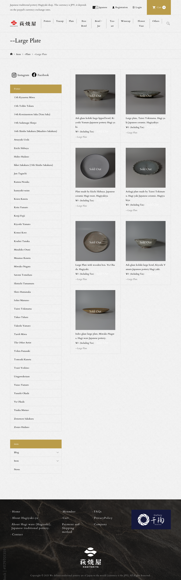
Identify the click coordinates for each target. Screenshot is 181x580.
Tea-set (112, 23)
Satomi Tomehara (23, 275)
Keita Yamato (21, 207)
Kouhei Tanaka (22, 241)
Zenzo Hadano (21, 427)
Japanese (103, 7)
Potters (47, 21)
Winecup (125, 21)
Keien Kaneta (21, 199)
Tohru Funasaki (22, 351)
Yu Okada (19, 401)
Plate (71, 21)
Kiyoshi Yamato (22, 224)
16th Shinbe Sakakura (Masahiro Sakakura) (35, 131)
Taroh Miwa (20, 334)
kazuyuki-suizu (22, 190)
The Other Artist (22, 342)
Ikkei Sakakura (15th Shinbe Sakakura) (33, 165)
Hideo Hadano (21, 156)
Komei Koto (20, 232)
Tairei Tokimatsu (23, 308)
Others (155, 21)
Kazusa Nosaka (21, 182)
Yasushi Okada (21, 393)
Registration (121, 7)
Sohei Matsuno (21, 300)
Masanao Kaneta (22, 258)
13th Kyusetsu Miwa (24, 97)
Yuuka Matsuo (21, 410)
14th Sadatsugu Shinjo (25, 122)
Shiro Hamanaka (22, 292)
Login (139, 7)
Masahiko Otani (22, 249)
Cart (161, 7)
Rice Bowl (84, 23)
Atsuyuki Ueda (21, 139)
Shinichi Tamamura (24, 283)
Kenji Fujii (19, 215)
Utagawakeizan (22, 376)
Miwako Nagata (22, 266)
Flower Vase (141, 23)
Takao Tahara (21, 317)
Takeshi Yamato (22, 325)
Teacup (59, 21)
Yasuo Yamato (21, 384)
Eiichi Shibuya (21, 148)
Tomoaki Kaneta (22, 359)
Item (16, 460)
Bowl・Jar (99, 23)
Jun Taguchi (20, 173)
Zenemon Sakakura (24, 418)
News (17, 469)
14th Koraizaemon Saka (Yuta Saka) (32, 114)
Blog (16, 452)
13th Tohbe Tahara (24, 106)
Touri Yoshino (21, 367)
